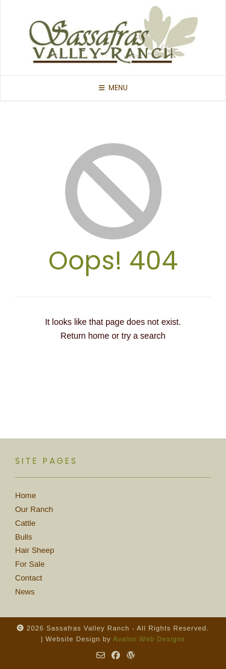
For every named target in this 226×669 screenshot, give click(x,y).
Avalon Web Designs (149, 639)
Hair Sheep (34, 550)
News (25, 591)
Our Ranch (34, 509)
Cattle (25, 523)
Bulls (23, 536)
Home (25, 495)
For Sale (30, 564)
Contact (28, 577)
